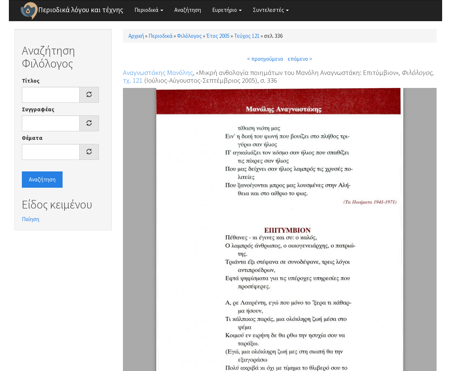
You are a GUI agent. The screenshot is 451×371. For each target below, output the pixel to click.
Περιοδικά (148, 9)
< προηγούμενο (265, 58)
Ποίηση (30, 219)
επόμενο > (300, 58)
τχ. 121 (133, 80)
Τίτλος (31, 80)
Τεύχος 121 (247, 35)
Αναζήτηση (187, 9)
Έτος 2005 (218, 35)
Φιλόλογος (189, 35)
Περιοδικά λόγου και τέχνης (80, 9)
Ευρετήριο (227, 9)
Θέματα (32, 137)
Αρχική (136, 35)
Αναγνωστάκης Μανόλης (158, 72)
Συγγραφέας (38, 109)
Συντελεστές (271, 9)
